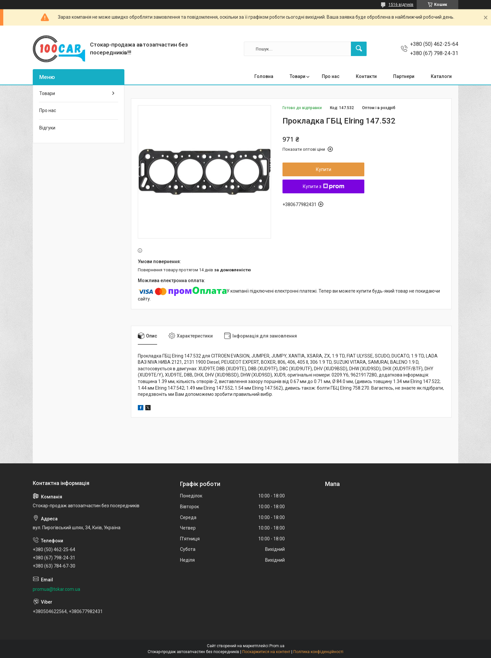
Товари (297, 76)
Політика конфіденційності (318, 651)
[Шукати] (359, 49)
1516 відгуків (401, 4)
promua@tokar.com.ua (56, 589)
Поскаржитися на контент (266, 651)
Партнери (403, 76)
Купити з (323, 186)
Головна (263, 76)
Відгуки (47, 127)
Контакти (366, 76)
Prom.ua (276, 646)
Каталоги (441, 76)
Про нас (330, 76)
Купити (323, 169)
